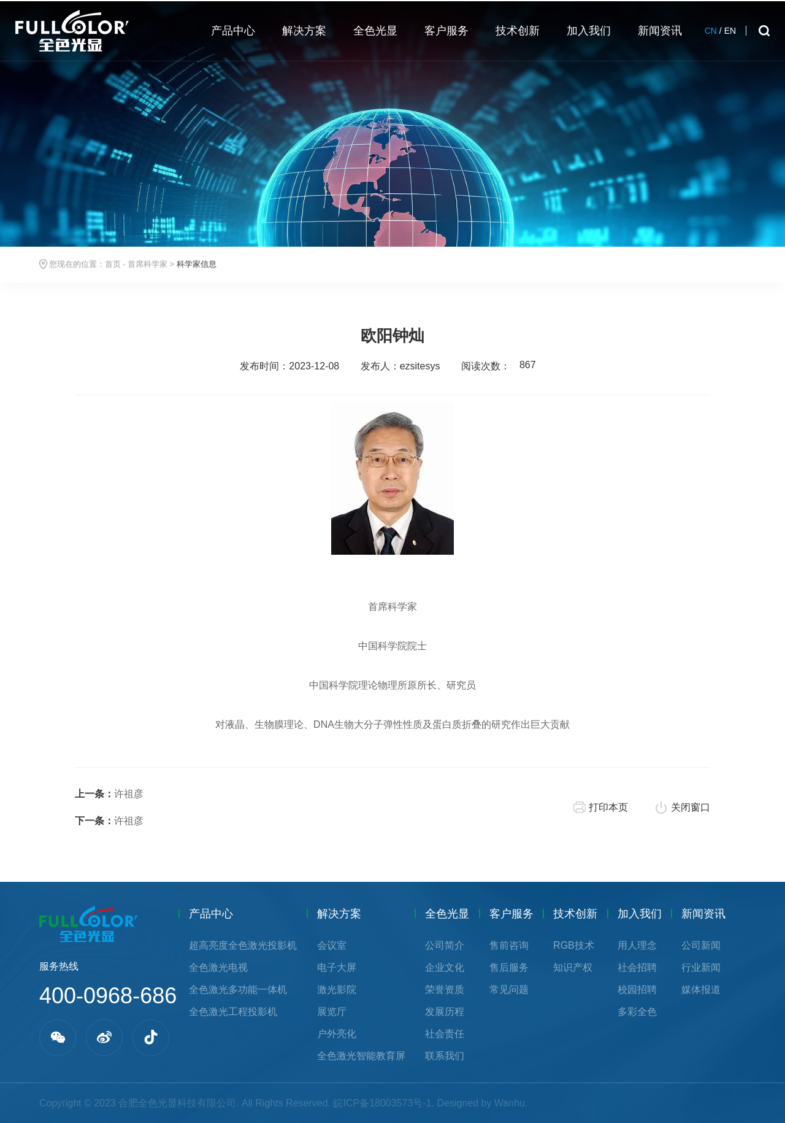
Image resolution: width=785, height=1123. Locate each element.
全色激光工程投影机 (233, 1011)
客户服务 (511, 914)
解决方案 (339, 914)
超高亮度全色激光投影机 (243, 945)
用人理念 (637, 945)
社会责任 (444, 1033)
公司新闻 (701, 945)
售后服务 (509, 967)
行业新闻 (701, 967)
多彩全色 (637, 1011)
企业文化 (444, 967)
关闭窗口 (690, 807)
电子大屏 (336, 967)
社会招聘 (637, 967)
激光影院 (336, 989)
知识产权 (572, 967)
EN (730, 31)
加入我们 (640, 914)
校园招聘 (637, 989)
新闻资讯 (703, 914)
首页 (113, 264)
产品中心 (211, 914)
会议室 (332, 945)
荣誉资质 (444, 989)
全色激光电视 (218, 967)
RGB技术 (573, 945)
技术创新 (575, 914)
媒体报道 (701, 989)
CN (711, 31)
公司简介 (444, 945)
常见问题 (509, 989)
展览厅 (332, 1011)
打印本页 (608, 807)
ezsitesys (420, 366)
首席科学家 (147, 264)
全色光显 (447, 914)
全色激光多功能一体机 (238, 989)
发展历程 (444, 1011)
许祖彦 (109, 794)
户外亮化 (336, 1033)
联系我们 (444, 1056)
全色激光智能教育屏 (361, 1056)
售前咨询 (509, 945)
